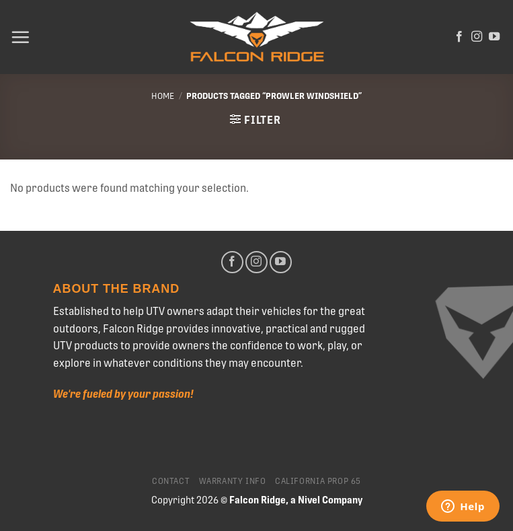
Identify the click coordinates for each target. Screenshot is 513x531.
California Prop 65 (318, 481)
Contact (171, 481)
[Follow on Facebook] (459, 37)
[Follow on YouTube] (494, 37)
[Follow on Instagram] (476, 37)
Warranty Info (232, 481)
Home (162, 96)
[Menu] (20, 37)
